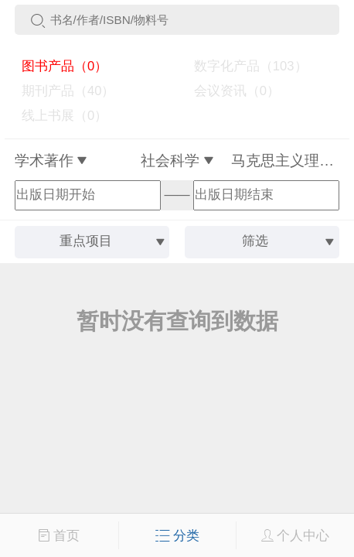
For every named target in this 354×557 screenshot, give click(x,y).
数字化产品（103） (243, 66)
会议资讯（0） (229, 91)
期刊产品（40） (61, 91)
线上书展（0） (58, 115)
